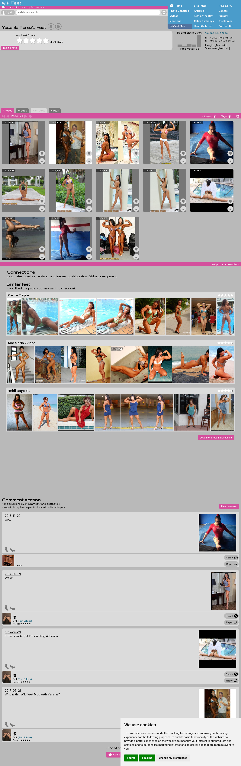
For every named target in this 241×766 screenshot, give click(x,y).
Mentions (175, 21)
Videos (173, 16)
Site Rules (200, 6)
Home (178, 6)
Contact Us (225, 26)
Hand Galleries (203, 26)
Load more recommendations (216, 437)
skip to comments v (225, 264)
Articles (199, 11)
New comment (229, 506)
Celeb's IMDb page (216, 32)
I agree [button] (131, 757)
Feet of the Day (203, 16)
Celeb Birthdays (204, 21)
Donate (223, 11)
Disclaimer (225, 21)
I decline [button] (147, 757)
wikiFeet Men (177, 26)
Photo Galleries (179, 11)
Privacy (223, 16)
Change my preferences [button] (173, 757)
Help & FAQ (225, 6)
